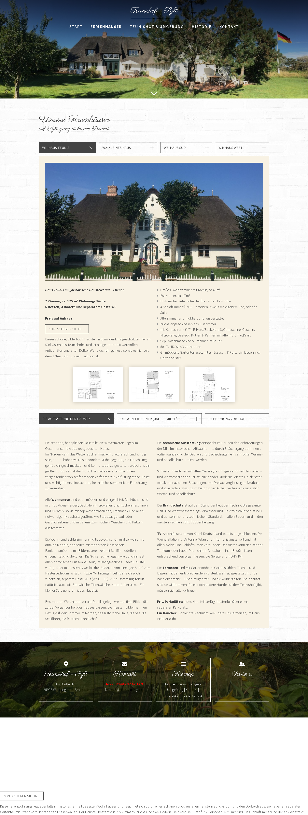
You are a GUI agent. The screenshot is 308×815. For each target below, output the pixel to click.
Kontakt (229, 26)
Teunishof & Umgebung (157, 26)
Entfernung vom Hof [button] (226, 418)
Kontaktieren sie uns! (67, 329)
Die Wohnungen (189, 684)
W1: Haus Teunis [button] (55, 147)
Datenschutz (192, 695)
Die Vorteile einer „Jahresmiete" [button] (148, 418)
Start (76, 26)
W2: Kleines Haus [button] (116, 147)
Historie (201, 26)
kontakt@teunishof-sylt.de (124, 689)
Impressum (173, 695)
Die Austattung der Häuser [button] (66, 418)
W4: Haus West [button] (230, 147)
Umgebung (175, 689)
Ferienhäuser (106, 26)
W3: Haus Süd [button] (175, 147)
